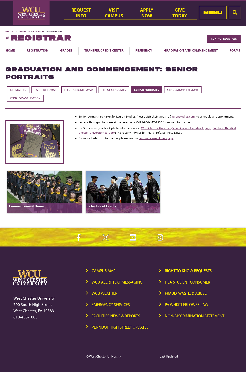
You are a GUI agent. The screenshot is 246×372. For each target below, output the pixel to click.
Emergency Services (111, 304)
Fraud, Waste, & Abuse (186, 293)
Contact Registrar (224, 38)
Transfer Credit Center (104, 50)
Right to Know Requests (188, 270)
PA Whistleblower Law (186, 304)
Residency (143, 50)
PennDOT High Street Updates (120, 327)
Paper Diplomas (45, 90)
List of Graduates (114, 90)
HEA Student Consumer (187, 282)
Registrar (38, 31)
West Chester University (18, 31)
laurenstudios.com (183, 116)
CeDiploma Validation (25, 98)
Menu (212, 12)
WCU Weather (104, 293)
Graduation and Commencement (191, 50)
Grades (66, 50)
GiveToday (179, 13)
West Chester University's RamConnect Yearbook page (176, 128)
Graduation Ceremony (182, 90)
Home (10, 50)
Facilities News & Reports (116, 315)
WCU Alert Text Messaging (117, 282)
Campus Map (103, 270)
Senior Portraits (146, 90)
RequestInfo (81, 13)
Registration (37, 50)
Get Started (18, 90)
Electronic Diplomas (78, 90)
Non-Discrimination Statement (194, 315)
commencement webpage (156, 138)
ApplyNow (146, 13)
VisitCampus (114, 13)
